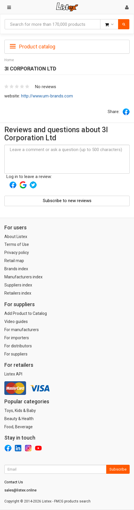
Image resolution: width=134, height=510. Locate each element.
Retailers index (17, 293)
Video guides (16, 321)
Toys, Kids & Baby (20, 410)
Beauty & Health (19, 418)
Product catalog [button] (32, 46)
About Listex (15, 236)
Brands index (16, 268)
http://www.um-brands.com (47, 96)
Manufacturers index (23, 277)
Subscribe (117, 469)
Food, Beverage (18, 426)
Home (9, 60)
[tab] (67, 46)
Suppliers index (18, 285)
